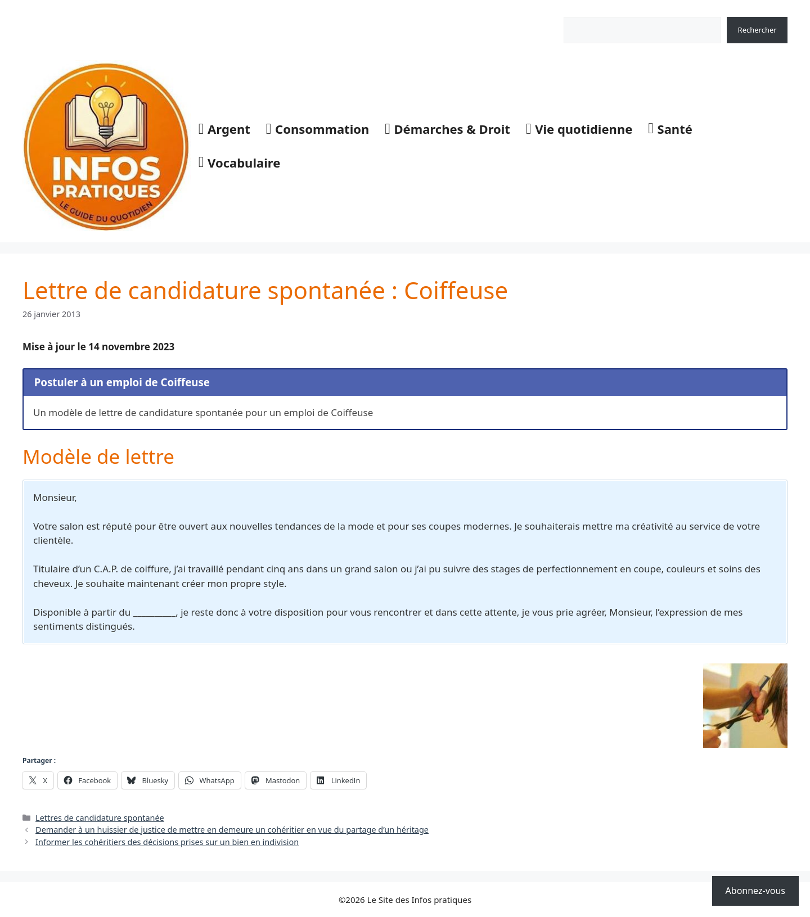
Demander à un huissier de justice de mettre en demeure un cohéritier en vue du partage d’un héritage (232, 829)
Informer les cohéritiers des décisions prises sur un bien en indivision (167, 842)
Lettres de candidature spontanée (99, 817)
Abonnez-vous (755, 890)
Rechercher (583, 11)
